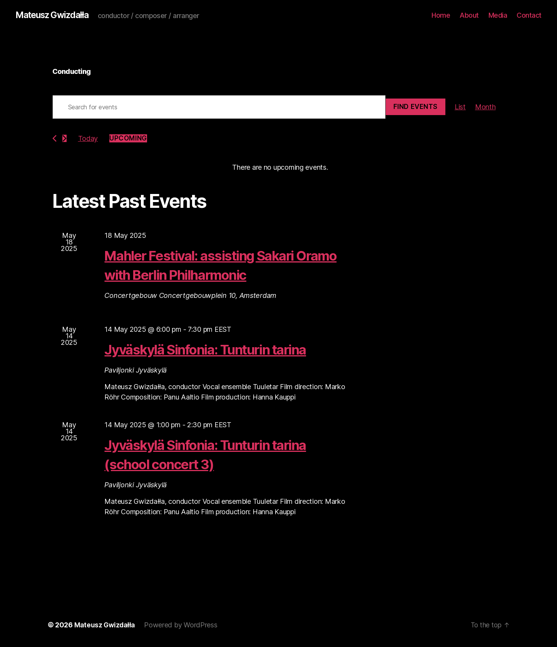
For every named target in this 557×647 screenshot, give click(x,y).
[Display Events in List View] (460, 107)
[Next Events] (64, 138)
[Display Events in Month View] (485, 107)
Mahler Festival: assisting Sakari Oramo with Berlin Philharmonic (214, 265)
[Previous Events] (54, 138)
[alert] (280, 167)
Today (88, 139)
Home (441, 15)
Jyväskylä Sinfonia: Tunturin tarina (222, 349)
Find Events (415, 107)
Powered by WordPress (183, 625)
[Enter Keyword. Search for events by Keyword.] (219, 107)
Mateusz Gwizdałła (55, 15)
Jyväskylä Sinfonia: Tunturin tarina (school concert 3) (222, 454)
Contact (529, 15)
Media (497, 15)
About (469, 15)
